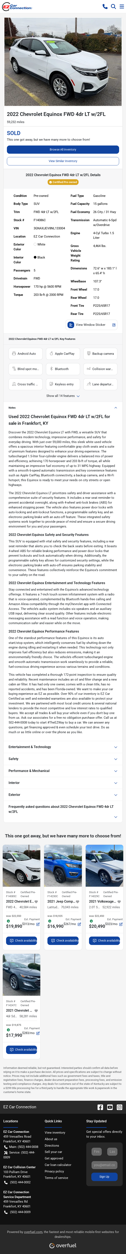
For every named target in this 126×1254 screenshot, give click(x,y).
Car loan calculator (58, 1165)
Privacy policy (54, 1171)
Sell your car (53, 1152)
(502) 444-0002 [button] (17, 1182)
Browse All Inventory (63, 149)
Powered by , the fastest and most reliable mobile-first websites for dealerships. (63, 1238)
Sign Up (104, 1176)
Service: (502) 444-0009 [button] (19, 1154)
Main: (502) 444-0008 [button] (21, 1147)
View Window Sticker (91, 325)
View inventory (55, 1132)
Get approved (54, 1158)
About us (51, 1139)
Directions (52, 1145)
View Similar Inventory (63, 161)
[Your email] (104, 1165)
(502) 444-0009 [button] (17, 1212)
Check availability (23, 940)
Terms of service (56, 1178)
